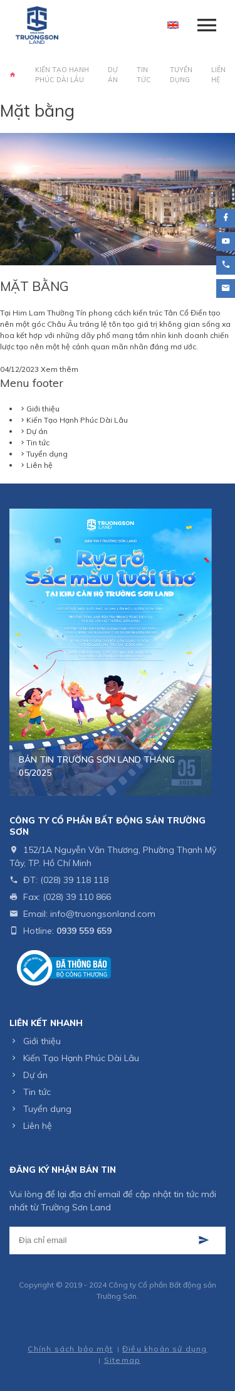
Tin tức (144, 74)
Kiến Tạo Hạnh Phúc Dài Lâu (62, 74)
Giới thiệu (43, 408)
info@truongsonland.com (102, 913)
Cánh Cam (148, 1331)
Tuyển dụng (181, 74)
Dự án (113, 74)
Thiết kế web (91, 1331)
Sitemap (122, 1360)
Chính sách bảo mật (70, 1348)
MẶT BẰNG (34, 286)
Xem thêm (59, 369)
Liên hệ (218, 74)
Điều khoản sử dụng (164, 1348)
